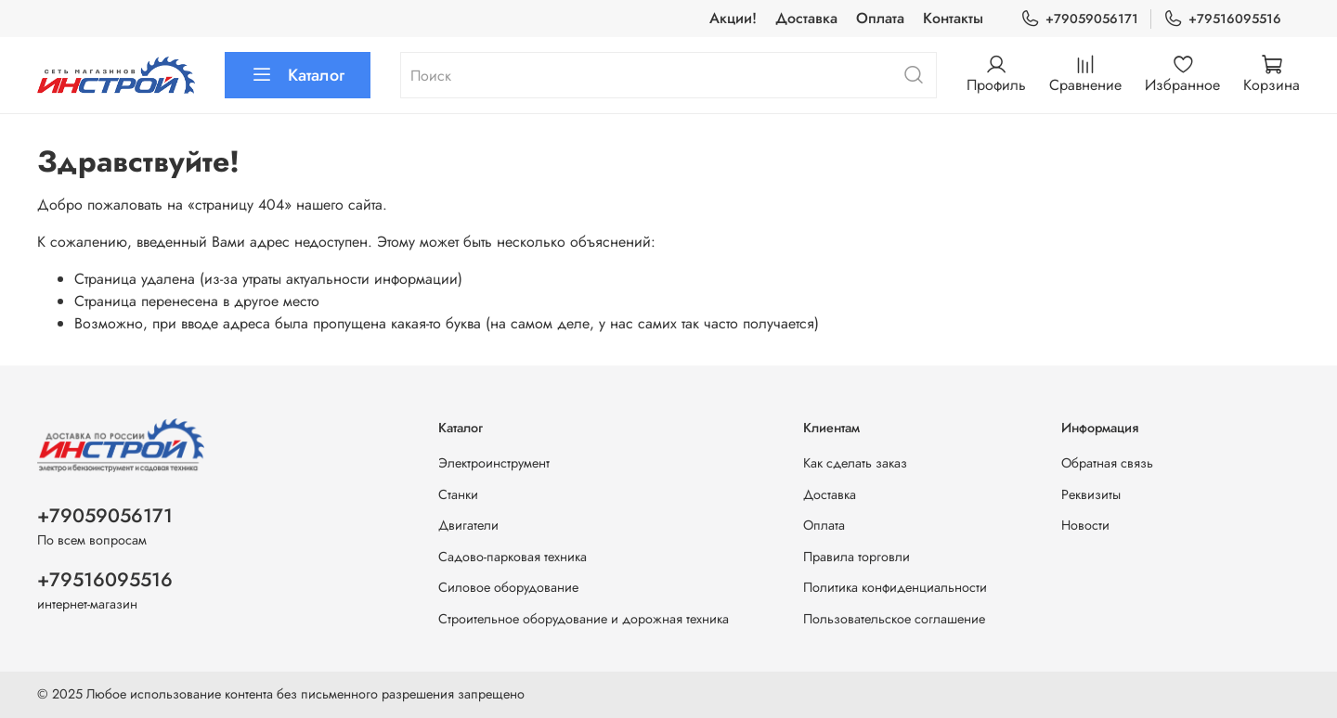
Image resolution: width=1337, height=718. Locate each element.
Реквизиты (1091, 494)
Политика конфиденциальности (895, 587)
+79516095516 (1222, 19)
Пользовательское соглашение (894, 618)
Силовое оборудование (508, 587)
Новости (1085, 525)
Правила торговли (856, 556)
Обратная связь (1107, 463)
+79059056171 (1079, 19)
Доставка (806, 18)
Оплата (880, 18)
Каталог (297, 75)
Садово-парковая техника (512, 556)
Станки (458, 494)
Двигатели (468, 525)
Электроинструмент (494, 463)
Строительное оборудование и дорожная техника (583, 618)
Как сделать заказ (855, 463)
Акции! (733, 18)
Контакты (953, 18)
